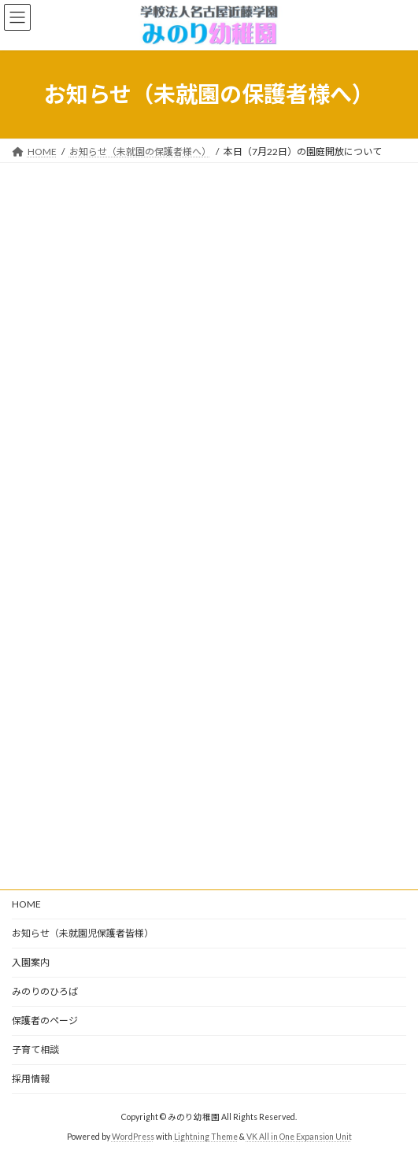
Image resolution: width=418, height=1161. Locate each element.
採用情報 (31, 1079)
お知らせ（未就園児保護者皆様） (83, 933)
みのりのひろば (45, 991)
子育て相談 (35, 1050)
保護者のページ (45, 1020)
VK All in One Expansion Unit (299, 1136)
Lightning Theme (206, 1136)
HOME (26, 904)
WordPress (133, 1136)
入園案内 (31, 962)
